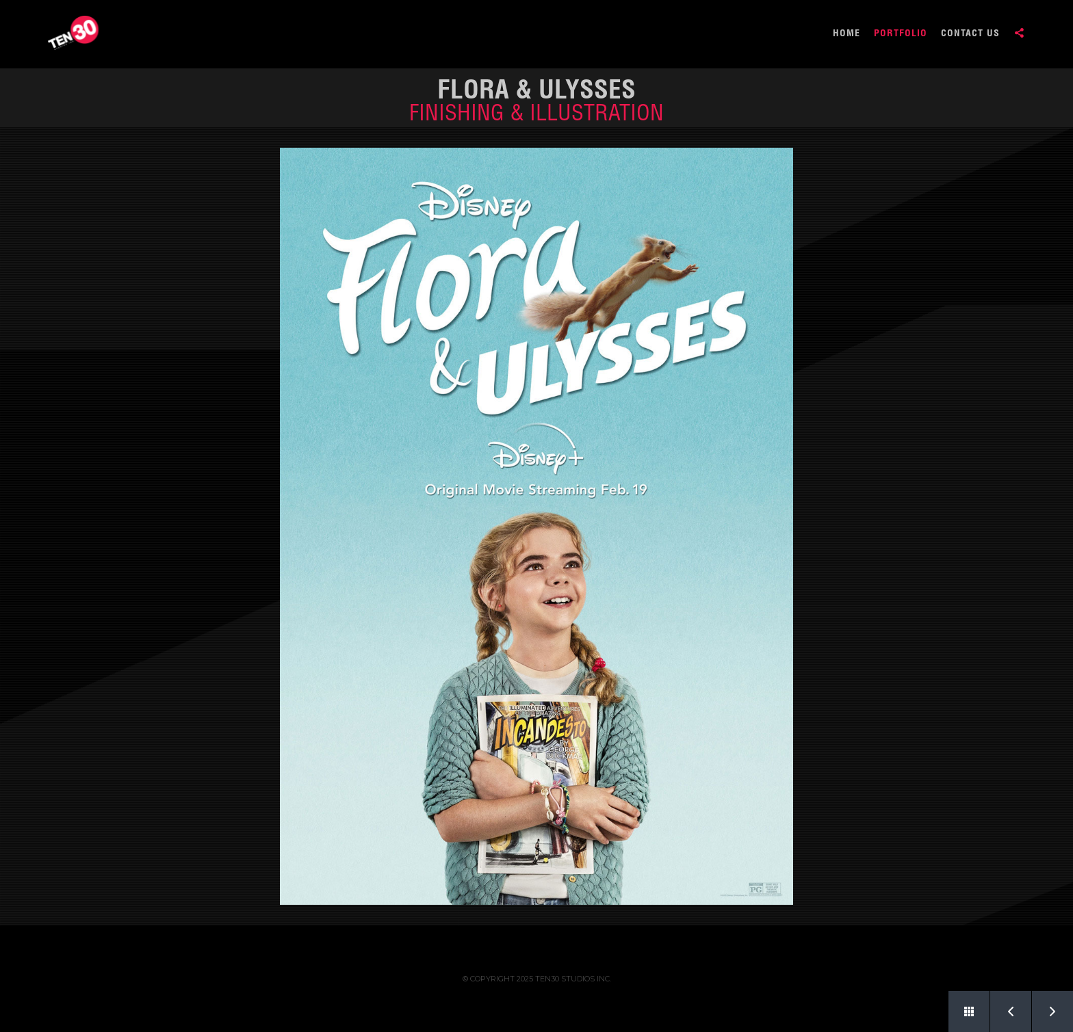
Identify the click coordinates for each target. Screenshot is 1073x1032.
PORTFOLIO (900, 34)
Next (1045, 1006)
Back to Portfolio (961, 1006)
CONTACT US (970, 34)
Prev (1003, 1006)
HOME (846, 34)
